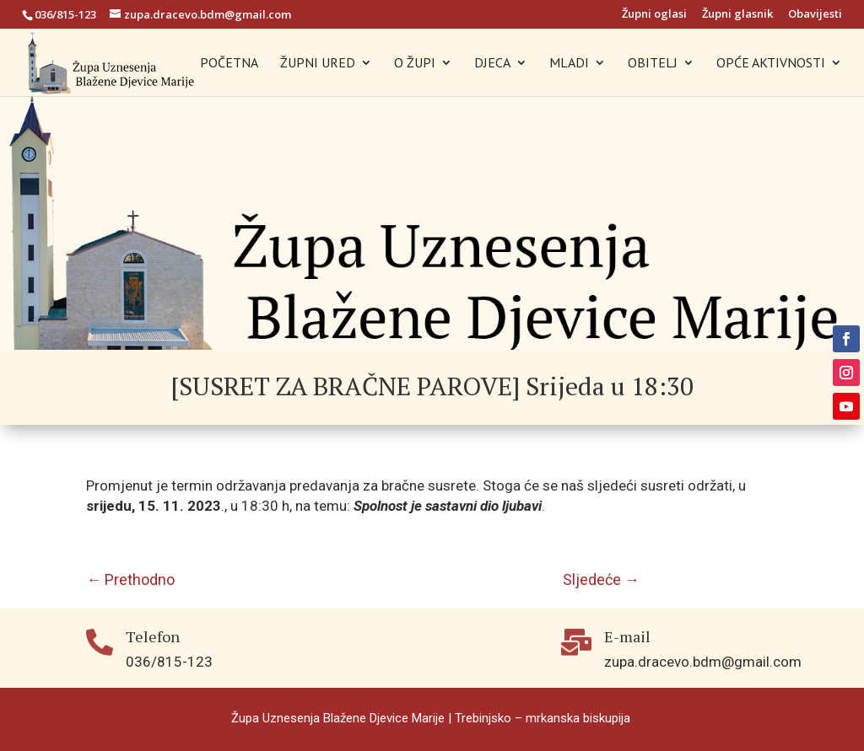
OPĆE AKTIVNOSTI (770, 63)
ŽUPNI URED (317, 63)
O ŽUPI (414, 63)
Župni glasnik (737, 14)
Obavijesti (815, 14)
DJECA (492, 63)
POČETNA (229, 63)
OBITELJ (653, 63)
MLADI (569, 63)
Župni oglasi (654, 14)
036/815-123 (65, 14)
